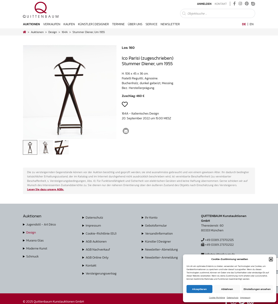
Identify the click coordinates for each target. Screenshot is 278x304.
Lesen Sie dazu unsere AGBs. (45, 189)
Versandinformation (159, 233)
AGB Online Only (97, 257)
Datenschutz (232, 297)
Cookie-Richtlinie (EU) (101, 233)
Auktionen (31, 24)
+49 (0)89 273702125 (217, 239)
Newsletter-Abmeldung (161, 249)
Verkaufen (51, 24)
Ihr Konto (151, 217)
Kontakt (221, 4)
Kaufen (69, 24)
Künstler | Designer (93, 24)
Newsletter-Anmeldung (161, 257)
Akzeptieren (199, 289)
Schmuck (32, 256)
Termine (118, 24)
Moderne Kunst (36, 248)
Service (151, 24)
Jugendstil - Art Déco (41, 224)
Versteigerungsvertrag (101, 273)
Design (31, 232)
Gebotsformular (156, 225)
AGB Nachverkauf (98, 249)
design (52, 32)
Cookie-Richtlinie (217, 297)
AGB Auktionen (96, 241)
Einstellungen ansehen (257, 289)
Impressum (245, 297)
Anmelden (204, 4)
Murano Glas (35, 240)
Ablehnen (227, 289)
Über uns (135, 24)
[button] (271, 259)
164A (65, 32)
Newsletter (170, 24)
